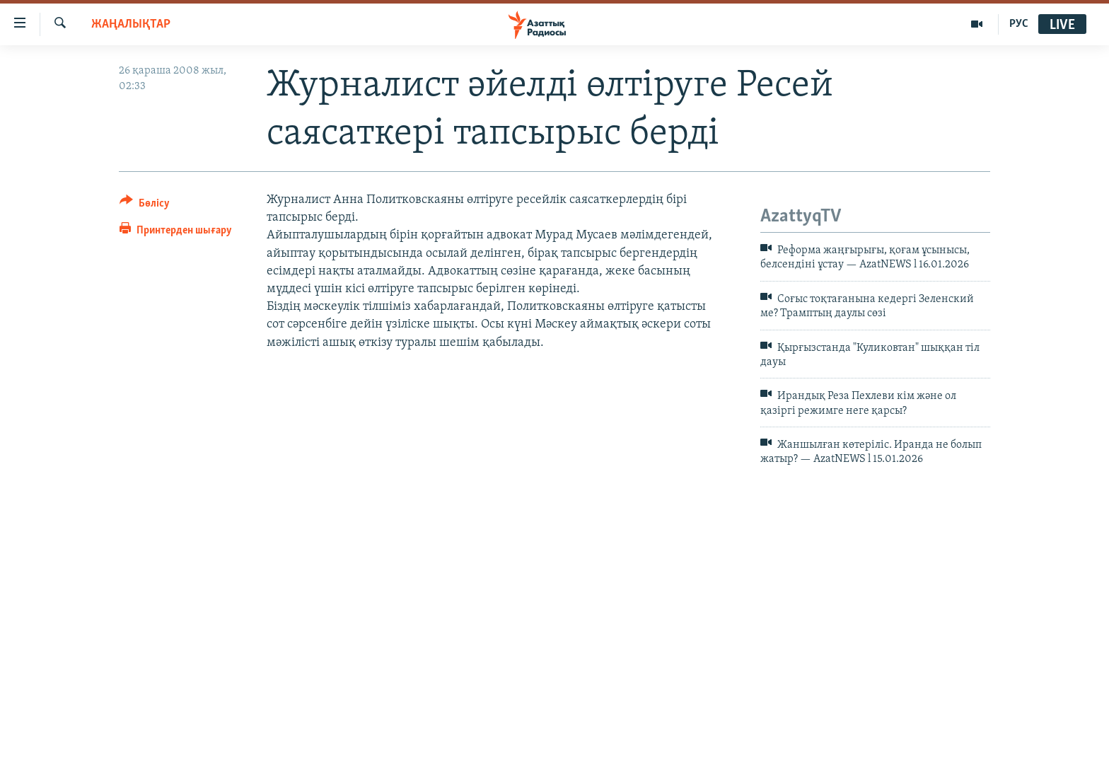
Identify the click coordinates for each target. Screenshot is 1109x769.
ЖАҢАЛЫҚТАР (130, 24)
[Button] (145, 205)
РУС (1018, 24)
